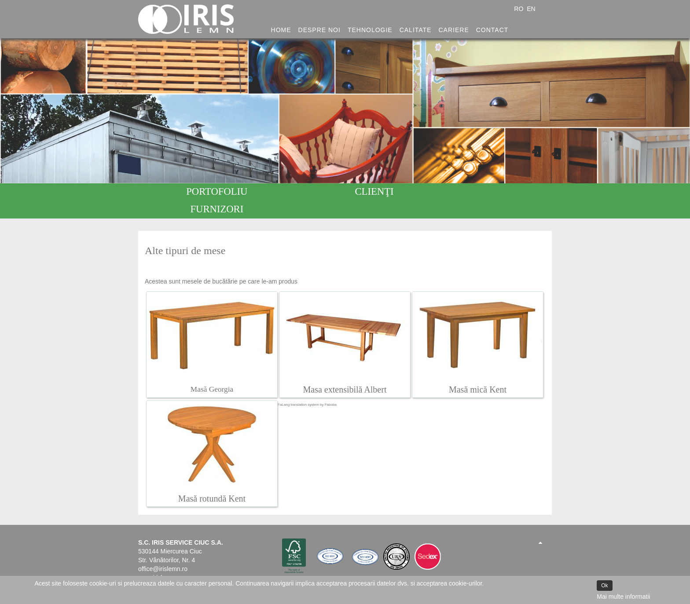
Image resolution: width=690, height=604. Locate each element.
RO (519, 8)
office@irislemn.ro (162, 551)
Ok (604, 585)
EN (531, 8)
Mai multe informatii (623, 596)
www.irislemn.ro (159, 560)
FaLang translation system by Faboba (307, 387)
